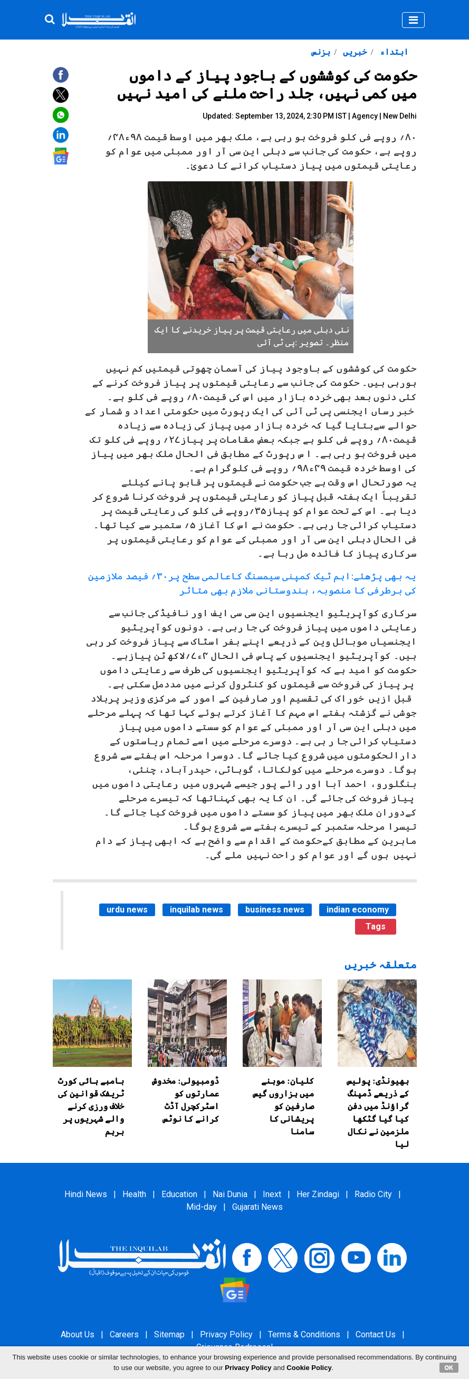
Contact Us (376, 1334)
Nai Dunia (230, 1194)
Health (134, 1194)
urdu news (127, 910)
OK (449, 1367)
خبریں (354, 51)
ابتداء (393, 51)
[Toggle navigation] (413, 20)
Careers (124, 1334)
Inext (272, 1194)
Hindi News (85, 1194)
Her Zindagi (317, 1194)
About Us (77, 1334)
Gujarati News (257, 1207)
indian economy (358, 910)
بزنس (320, 51)
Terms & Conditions (304, 1334)
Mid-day (201, 1207)
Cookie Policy (308, 1368)
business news (274, 910)
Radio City (373, 1194)
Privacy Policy (226, 1334)
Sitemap (169, 1334)
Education (179, 1194)
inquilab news (196, 910)
